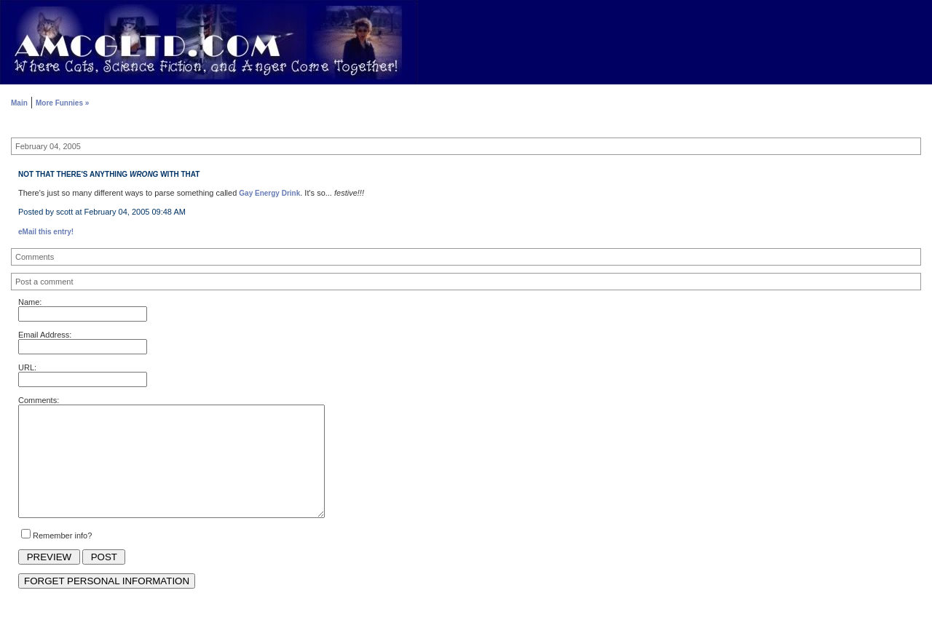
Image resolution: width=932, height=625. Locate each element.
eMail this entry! (46, 232)
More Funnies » (62, 103)
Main (19, 103)
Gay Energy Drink (269, 193)
